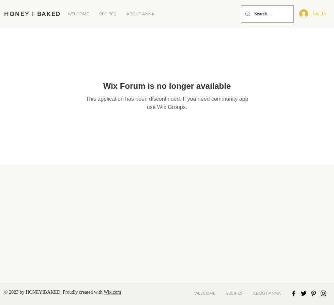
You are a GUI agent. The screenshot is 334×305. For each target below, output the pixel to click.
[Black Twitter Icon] (303, 293)
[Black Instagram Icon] (323, 293)
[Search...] (266, 14)
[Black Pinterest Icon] (313, 293)
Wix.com (112, 292)
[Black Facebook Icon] (294, 293)
